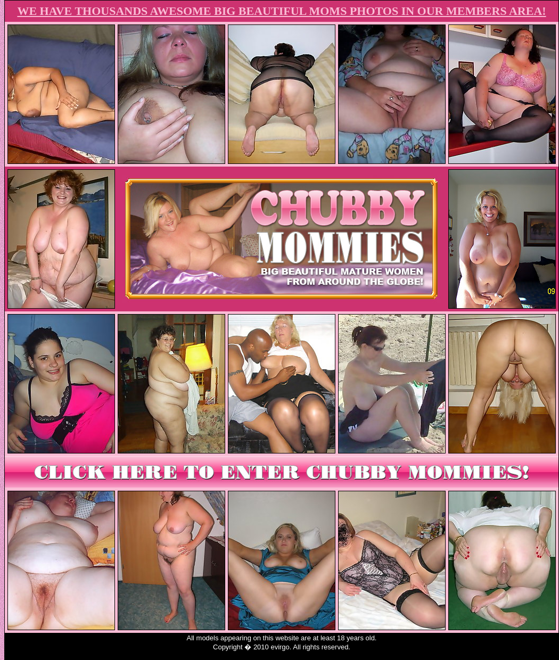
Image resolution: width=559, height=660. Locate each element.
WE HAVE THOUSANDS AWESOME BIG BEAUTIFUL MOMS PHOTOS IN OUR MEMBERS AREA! (281, 11)
